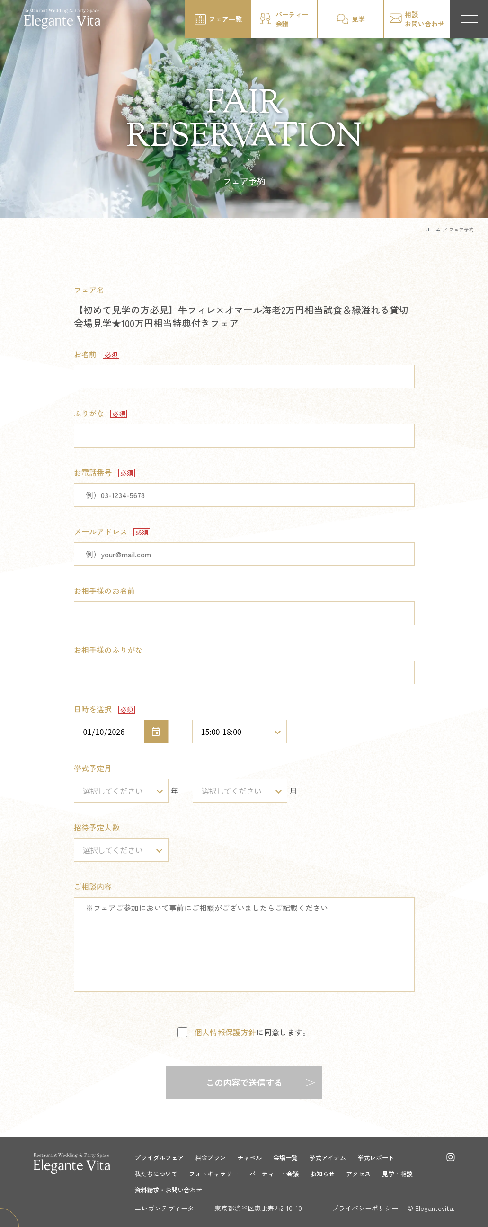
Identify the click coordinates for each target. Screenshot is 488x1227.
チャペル (256, 1157)
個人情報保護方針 (226, 1032)
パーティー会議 (292, 18)
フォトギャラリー (218, 1173)
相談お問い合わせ (424, 18)
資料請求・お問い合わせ (170, 1189)
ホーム (433, 229)
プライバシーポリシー (365, 1208)
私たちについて (157, 1173)
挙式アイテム (339, 1157)
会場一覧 (294, 1157)
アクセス (372, 1173)
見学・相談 (413, 1173)
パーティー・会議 (283, 1173)
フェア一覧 (225, 19)
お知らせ (334, 1173)
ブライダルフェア (160, 1157)
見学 (358, 19)
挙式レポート (390, 1157)
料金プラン (215, 1157)
